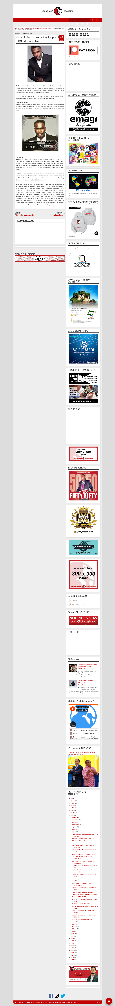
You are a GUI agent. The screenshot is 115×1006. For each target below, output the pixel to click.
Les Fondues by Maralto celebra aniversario (84, 894)
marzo (74, 926)
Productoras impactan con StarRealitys (83, 892)
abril (73, 924)
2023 (72, 805)
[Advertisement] (83, 427)
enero (74, 931)
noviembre (75, 820)
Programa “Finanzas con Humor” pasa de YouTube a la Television (81, 753)
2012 (72, 948)
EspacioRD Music (73, 741)
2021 (72, 810)
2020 (72, 813)
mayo (74, 922)
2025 (72, 801)
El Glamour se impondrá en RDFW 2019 (83, 838)
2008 (72, 957)
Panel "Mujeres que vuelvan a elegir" (82, 919)
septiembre (75, 824)
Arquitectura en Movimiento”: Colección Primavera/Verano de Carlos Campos (87, 683)
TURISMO (66, 24)
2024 (72, 803)
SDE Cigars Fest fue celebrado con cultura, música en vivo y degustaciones (87, 667)
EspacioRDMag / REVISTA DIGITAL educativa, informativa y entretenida (45, 1002)
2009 (72, 955)
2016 (72, 938)
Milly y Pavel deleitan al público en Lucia (83, 854)
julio (73, 829)
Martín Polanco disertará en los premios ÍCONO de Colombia (39, 39)
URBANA (31, 24)
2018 (72, 934)
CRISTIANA (49, 24)
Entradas (73, 600)
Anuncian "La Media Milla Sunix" (81, 904)
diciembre (75, 817)
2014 (72, 943)
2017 (72, 936)
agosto (74, 827)
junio (73, 832)
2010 (72, 953)
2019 (72, 815)
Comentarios (74, 604)
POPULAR (23, 24)
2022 (72, 808)
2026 (72, 798)
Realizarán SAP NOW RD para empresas (83, 897)
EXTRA (16, 24)
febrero (74, 929)
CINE (72, 24)
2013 (72, 945)
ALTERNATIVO (40, 24)
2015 (72, 941)
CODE (98, 1002)
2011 (72, 950)
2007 (72, 960)
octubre (74, 822)
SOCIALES (58, 24)
